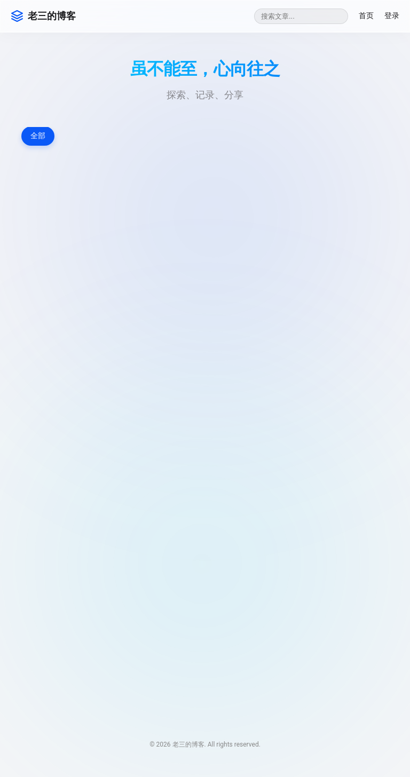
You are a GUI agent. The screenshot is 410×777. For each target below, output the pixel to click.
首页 (366, 15)
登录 (391, 15)
